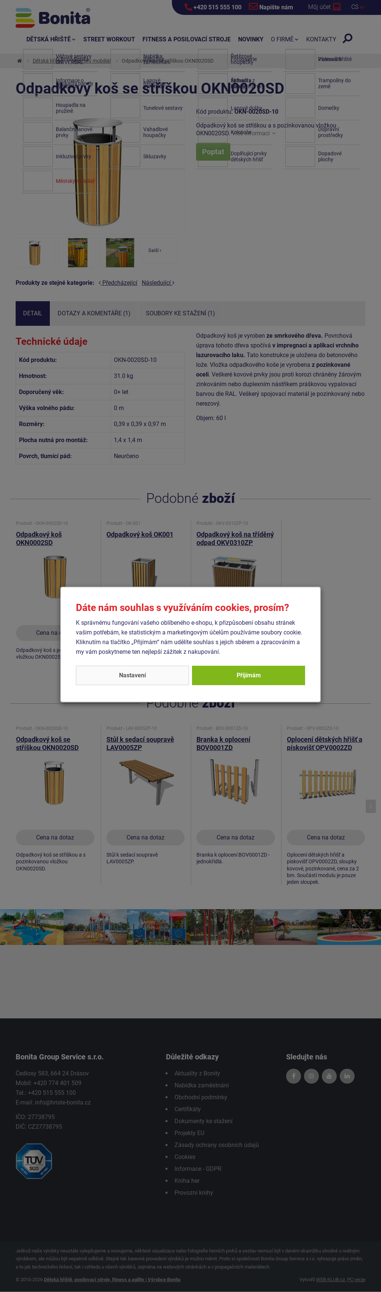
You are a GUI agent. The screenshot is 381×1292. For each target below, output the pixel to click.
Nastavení (132, 675)
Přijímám (249, 675)
